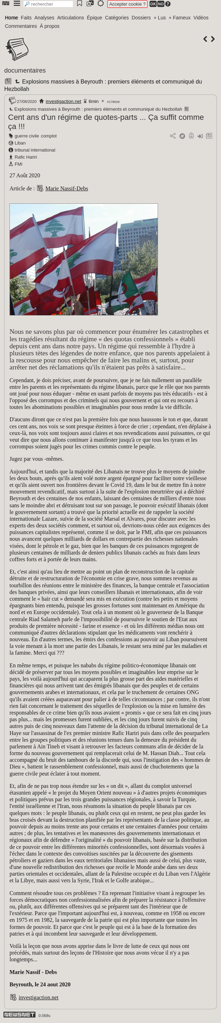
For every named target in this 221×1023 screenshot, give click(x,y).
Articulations (70, 17)
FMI (19, 164)
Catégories (117, 17)
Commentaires (21, 26)
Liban (20, 143)
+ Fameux (180, 17)
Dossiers (141, 17)
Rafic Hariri (26, 157)
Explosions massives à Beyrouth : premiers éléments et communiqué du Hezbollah (95, 109)
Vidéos (201, 17)
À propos (49, 26)
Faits (26, 17)
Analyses (44, 17)
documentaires (25, 70)
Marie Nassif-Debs (66, 188)
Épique (94, 17)
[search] (48, 4)
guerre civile (27, 136)
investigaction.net (63, 101)
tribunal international (35, 150)
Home (11, 17)
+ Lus (160, 17)
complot (49, 136)
